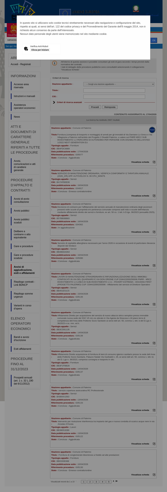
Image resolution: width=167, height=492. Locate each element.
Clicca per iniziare (40, 50)
